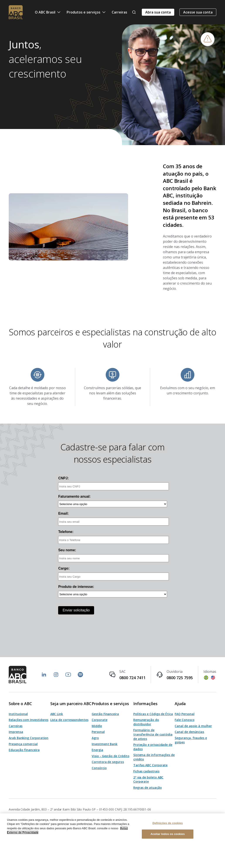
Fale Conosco (184, 720)
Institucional (18, 714)
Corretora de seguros (108, 762)
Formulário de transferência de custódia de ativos (153, 734)
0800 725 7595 (180, 677)
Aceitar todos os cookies (168, 834)
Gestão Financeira (105, 714)
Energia (97, 750)
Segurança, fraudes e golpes (191, 740)
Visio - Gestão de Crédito (110, 756)
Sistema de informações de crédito (154, 757)
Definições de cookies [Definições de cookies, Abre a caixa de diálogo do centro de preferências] (167, 823)
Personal (98, 732)
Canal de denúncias (189, 732)
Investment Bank (104, 744)
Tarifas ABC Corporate (150, 765)
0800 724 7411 (132, 677)
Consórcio (99, 768)
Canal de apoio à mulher (193, 726)
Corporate (99, 720)
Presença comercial (23, 744)
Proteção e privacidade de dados (152, 747)
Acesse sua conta (198, 12)
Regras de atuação (147, 787)
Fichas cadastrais (146, 771)
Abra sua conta (158, 12)
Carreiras (119, 12)
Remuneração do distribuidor (146, 722)
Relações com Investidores (28, 720)
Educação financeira (24, 750)
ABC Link (56, 714)
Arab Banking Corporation (28, 738)
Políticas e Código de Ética (153, 714)
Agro (95, 738)
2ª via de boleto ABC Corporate (148, 779)
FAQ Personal (184, 714)
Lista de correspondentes (69, 720)
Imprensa (16, 732)
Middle (97, 726)
